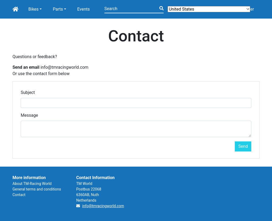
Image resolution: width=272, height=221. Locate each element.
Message (29, 115)
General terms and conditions (36, 189)
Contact (19, 195)
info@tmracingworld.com (103, 206)
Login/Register (240, 9)
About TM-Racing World (32, 183)
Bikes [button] (33, 9)
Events (83, 9)
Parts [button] (58, 9)
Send (243, 146)
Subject (28, 92)
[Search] (134, 9)
